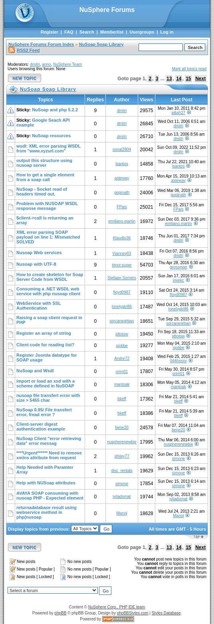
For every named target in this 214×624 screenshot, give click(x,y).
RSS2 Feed (24, 50)
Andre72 (121, 358)
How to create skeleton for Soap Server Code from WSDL (49, 277)
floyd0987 (121, 292)
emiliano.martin (121, 221)
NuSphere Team (67, 64)
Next (200, 78)
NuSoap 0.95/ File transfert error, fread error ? (44, 412)
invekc (178, 280)
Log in (166, 32)
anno (46, 64)
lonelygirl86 (122, 306)
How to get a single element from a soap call (45, 177)
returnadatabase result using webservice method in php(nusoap (46, 512)
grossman (178, 267)
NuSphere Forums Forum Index (41, 44)
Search (86, 32)
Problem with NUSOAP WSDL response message (47, 206)
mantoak (121, 384)
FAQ (68, 32)
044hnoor (178, 361)
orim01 (122, 371)
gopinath (121, 192)
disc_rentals (121, 470)
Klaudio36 (122, 238)
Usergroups (141, 32)
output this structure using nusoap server (44, 163)
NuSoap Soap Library (101, 44)
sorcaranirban (122, 321)
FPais (122, 207)
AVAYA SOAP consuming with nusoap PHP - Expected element (49, 495)
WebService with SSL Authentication (38, 305)
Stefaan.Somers (121, 278)
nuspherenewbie (121, 442)
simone (178, 458)
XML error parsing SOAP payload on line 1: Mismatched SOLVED (48, 237)
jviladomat (122, 496)
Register (49, 32)
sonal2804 (122, 149)
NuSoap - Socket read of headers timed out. (41, 191)
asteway (122, 178)
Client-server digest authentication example (40, 426)
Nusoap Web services (39, 252)
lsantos (121, 164)
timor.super (121, 265)
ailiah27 (178, 113)
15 (188, 78)
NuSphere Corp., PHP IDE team (116, 607)
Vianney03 (122, 253)
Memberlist (111, 32)
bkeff (121, 399)
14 (178, 78)
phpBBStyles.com (133, 613)
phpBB (60, 613)
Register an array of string (43, 333)
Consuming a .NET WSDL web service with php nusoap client (48, 291)
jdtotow (121, 334)
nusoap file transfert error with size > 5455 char (48, 398)
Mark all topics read (189, 69)
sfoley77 (121, 456)
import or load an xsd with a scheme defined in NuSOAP (45, 383)
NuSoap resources (51, 135)
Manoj (121, 513)
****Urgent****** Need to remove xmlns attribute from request (49, 455)
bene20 (121, 427)
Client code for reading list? (45, 344)
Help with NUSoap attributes (45, 482)
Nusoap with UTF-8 (36, 264)
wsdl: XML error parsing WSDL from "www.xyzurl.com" (48, 148)
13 (169, 78)
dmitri (35, 64)
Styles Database (166, 613)
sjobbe (121, 346)
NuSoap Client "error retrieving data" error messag (48, 441)
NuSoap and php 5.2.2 (55, 109)
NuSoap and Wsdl (35, 370)
